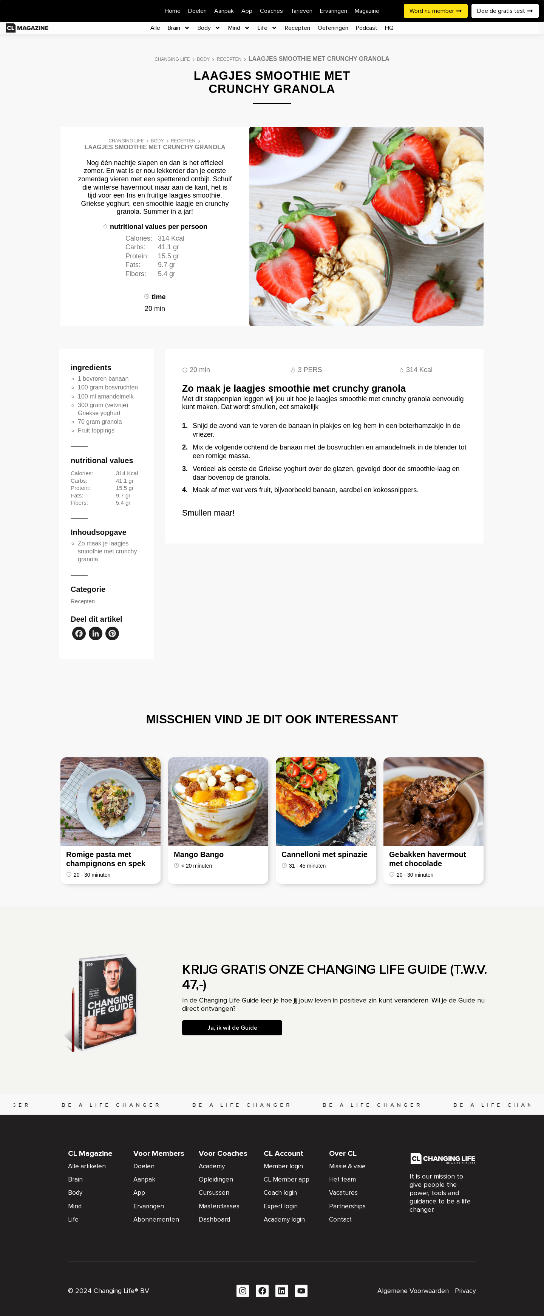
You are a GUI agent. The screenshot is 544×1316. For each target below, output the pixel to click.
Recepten (297, 28)
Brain (179, 28)
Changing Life (172, 59)
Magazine (367, 11)
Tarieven (301, 11)
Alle (155, 28)
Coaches (271, 11)
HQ (389, 28)
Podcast (366, 28)
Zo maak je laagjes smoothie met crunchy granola (107, 551)
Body (209, 28)
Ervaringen (333, 11)
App (246, 11)
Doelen (197, 11)
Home (173, 11)
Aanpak (224, 11)
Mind (239, 28)
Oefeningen (333, 28)
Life (267, 28)
